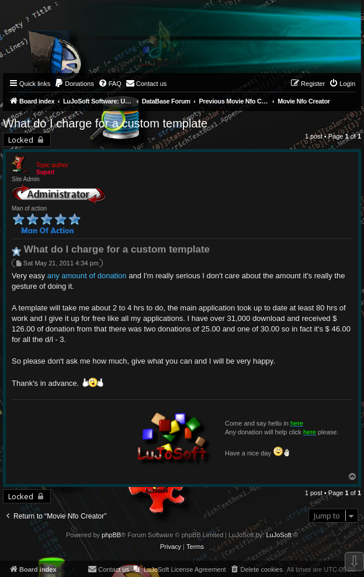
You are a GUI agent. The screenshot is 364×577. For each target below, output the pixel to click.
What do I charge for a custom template (105, 123)
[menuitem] (74, 84)
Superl (45, 172)
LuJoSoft (278, 534)
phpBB (111, 534)
